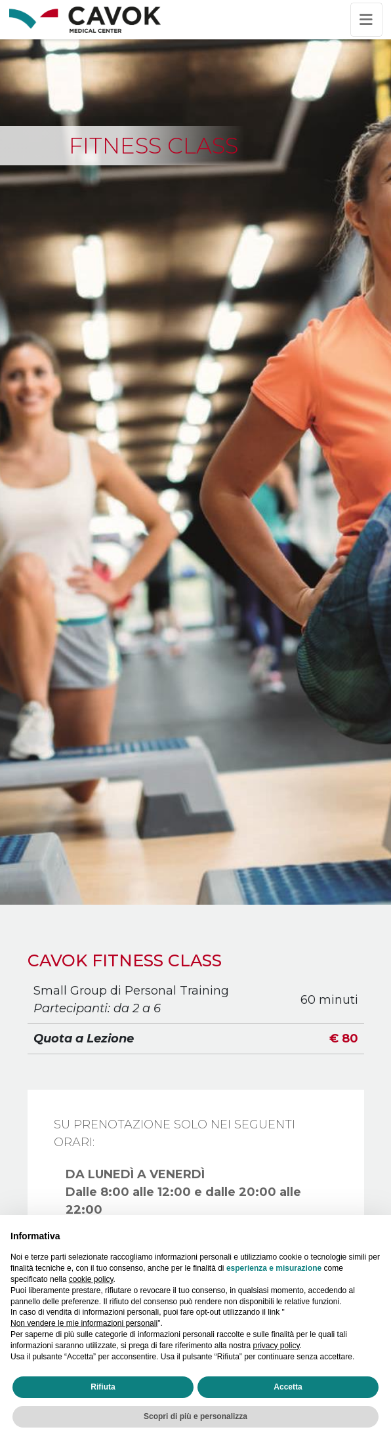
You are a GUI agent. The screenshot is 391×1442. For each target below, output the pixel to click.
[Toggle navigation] (366, 19)
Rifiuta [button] (103, 1386)
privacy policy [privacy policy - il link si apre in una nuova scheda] (276, 1345)
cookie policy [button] (91, 1279)
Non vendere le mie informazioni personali (83, 1323)
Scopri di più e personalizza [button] (195, 1416)
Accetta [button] (288, 1386)
